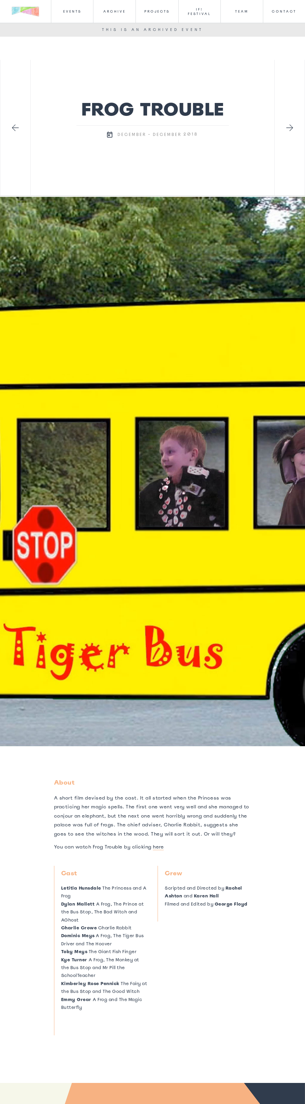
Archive (114, 11)
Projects (157, 11)
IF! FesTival (199, 11)
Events (72, 11)
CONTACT (284, 11)
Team (241, 11)
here (158, 847)
